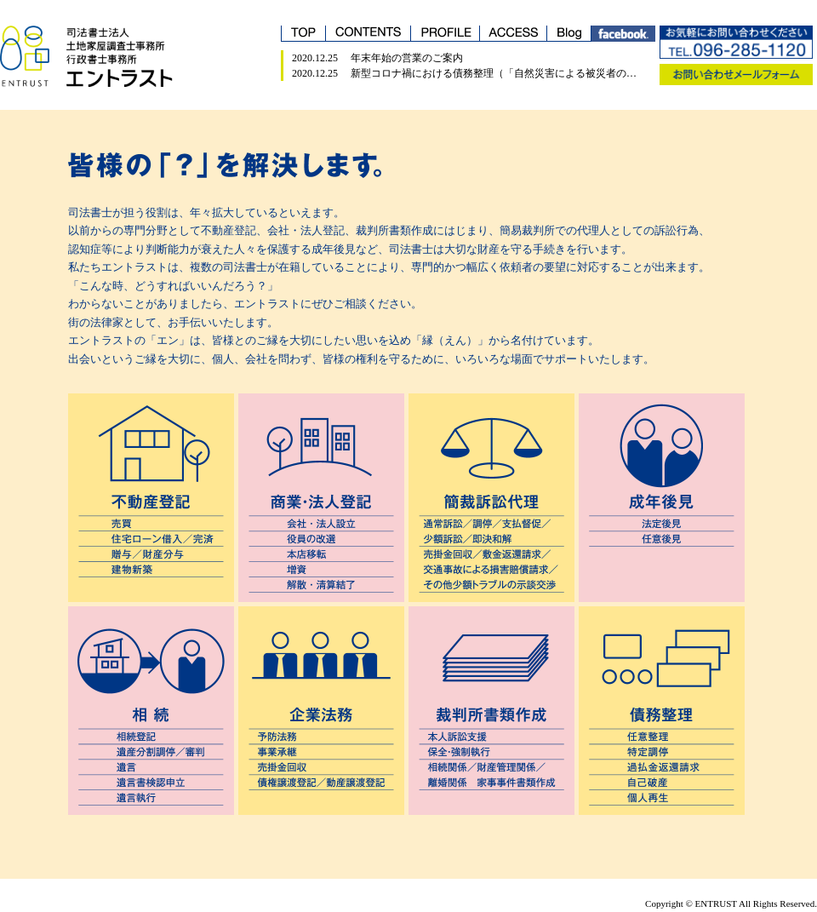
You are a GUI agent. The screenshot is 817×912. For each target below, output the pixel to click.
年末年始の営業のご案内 (407, 58)
